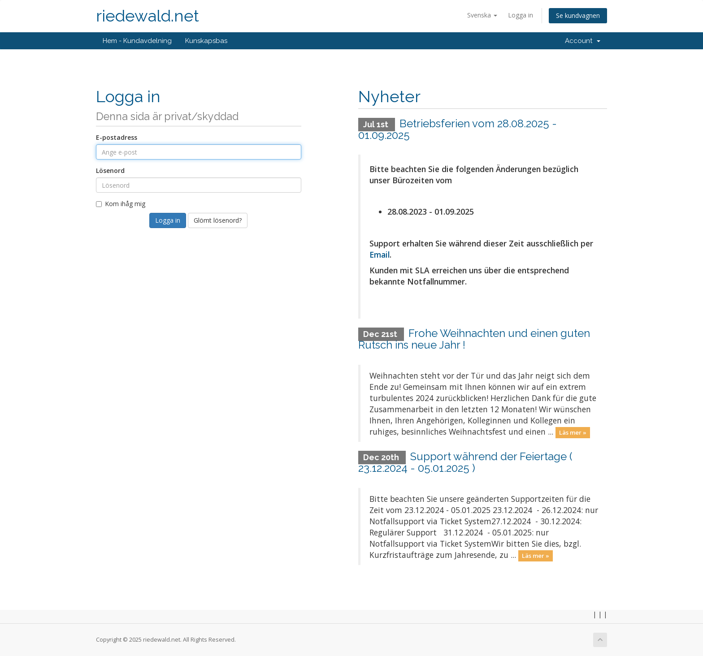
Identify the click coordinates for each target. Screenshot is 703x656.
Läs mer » (572, 432)
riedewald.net (147, 16)
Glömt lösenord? (218, 220)
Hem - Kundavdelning (137, 41)
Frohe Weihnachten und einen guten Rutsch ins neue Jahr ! (474, 339)
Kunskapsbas (206, 41)
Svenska (482, 15)
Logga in (520, 15)
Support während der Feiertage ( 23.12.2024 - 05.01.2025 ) (465, 462)
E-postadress (116, 137)
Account (582, 41)
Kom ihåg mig (120, 203)
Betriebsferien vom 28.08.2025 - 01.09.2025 (457, 129)
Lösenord (110, 170)
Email (379, 254)
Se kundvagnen (578, 15)
